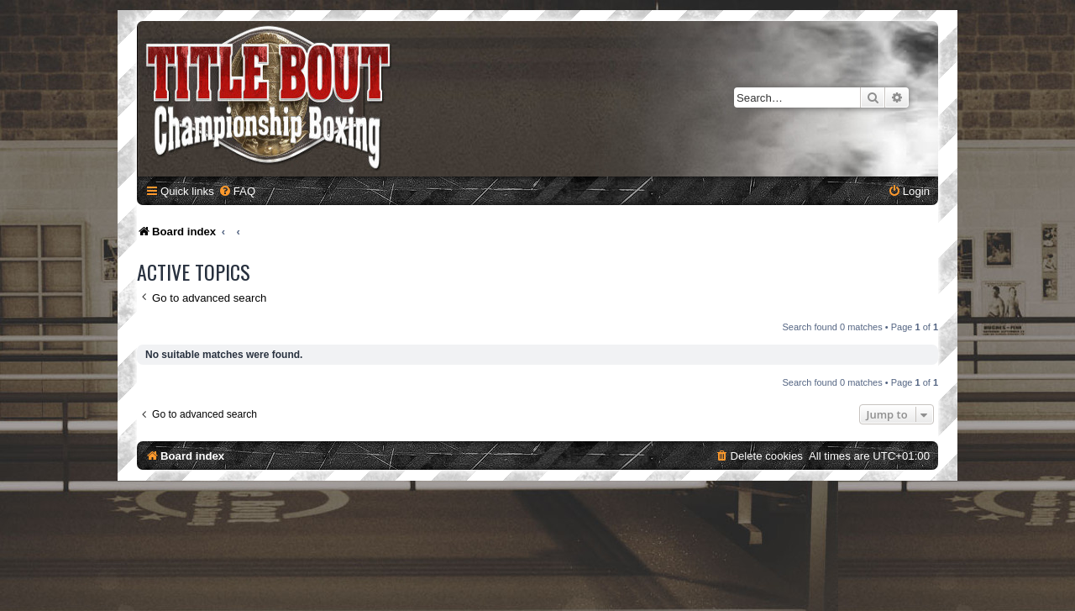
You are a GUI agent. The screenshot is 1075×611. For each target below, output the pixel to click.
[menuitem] (236, 191)
